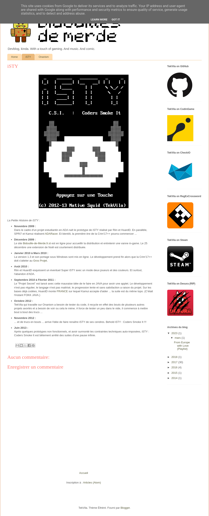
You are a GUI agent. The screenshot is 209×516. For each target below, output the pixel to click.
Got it (116, 19)
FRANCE (62, 291)
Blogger (125, 507)
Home (14, 56)
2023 (174, 333)
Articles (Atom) (92, 482)
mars (178, 337)
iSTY (28, 56)
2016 (174, 367)
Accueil (83, 472)
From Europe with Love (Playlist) (182, 345)
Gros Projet (40, 260)
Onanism (44, 56)
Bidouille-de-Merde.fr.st (37, 243)
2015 (174, 372)
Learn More (99, 19)
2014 (174, 378)
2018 (174, 357)
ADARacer (51, 233)
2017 (174, 362)
